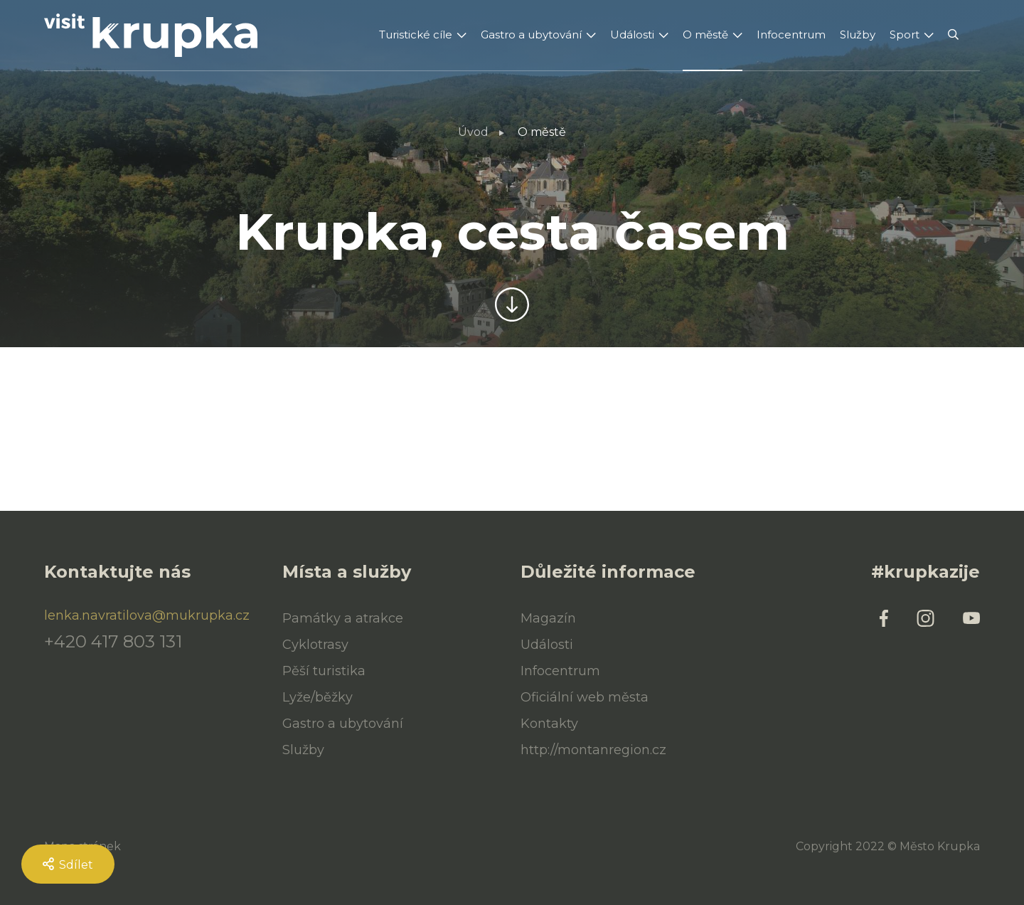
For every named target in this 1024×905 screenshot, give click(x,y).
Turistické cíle (415, 34)
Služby (857, 34)
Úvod (473, 132)
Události (632, 34)
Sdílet (68, 864)
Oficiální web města (585, 697)
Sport (904, 34)
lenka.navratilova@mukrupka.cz (147, 615)
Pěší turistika (324, 671)
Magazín (548, 618)
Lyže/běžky (317, 697)
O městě (705, 34)
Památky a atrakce (342, 618)
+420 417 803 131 (113, 641)
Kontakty (549, 723)
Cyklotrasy (315, 644)
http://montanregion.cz (593, 750)
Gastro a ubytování (531, 34)
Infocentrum (791, 34)
